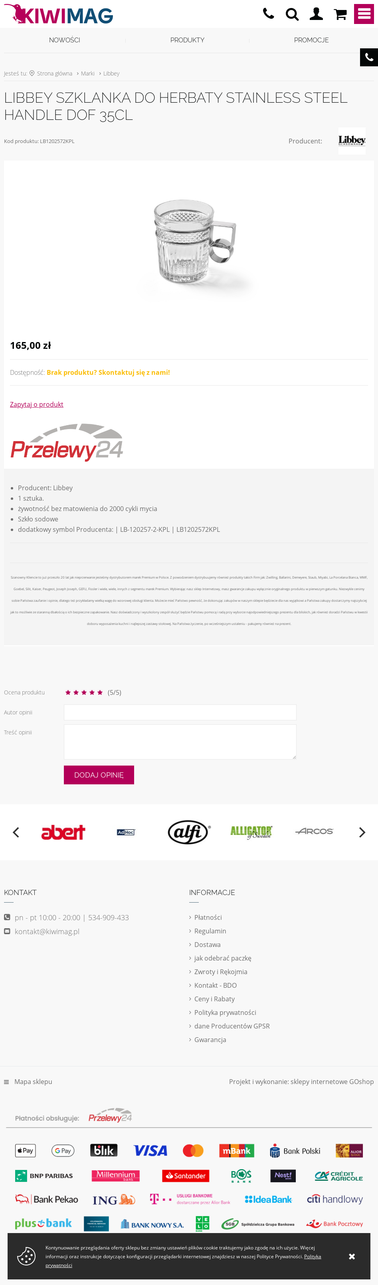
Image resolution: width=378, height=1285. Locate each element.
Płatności (208, 917)
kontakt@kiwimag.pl (47, 931)
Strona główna (54, 73)
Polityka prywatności (225, 1012)
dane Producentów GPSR (232, 1026)
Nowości (64, 40)
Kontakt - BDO (215, 985)
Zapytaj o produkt (36, 404)
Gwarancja (210, 1039)
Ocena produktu (24, 692)
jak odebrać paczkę (222, 958)
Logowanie (316, 14)
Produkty (187, 40)
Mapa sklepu (33, 1081)
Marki (88, 73)
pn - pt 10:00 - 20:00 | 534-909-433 (268, 14)
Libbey (111, 73)
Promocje (311, 40)
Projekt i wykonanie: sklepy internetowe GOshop (301, 1081)
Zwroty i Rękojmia (220, 971)
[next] (361, 832)
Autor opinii (18, 712)
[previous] (17, 832)
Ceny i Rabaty (214, 999)
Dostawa (207, 944)
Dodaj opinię (99, 775)
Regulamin (210, 931)
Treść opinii (18, 732)
